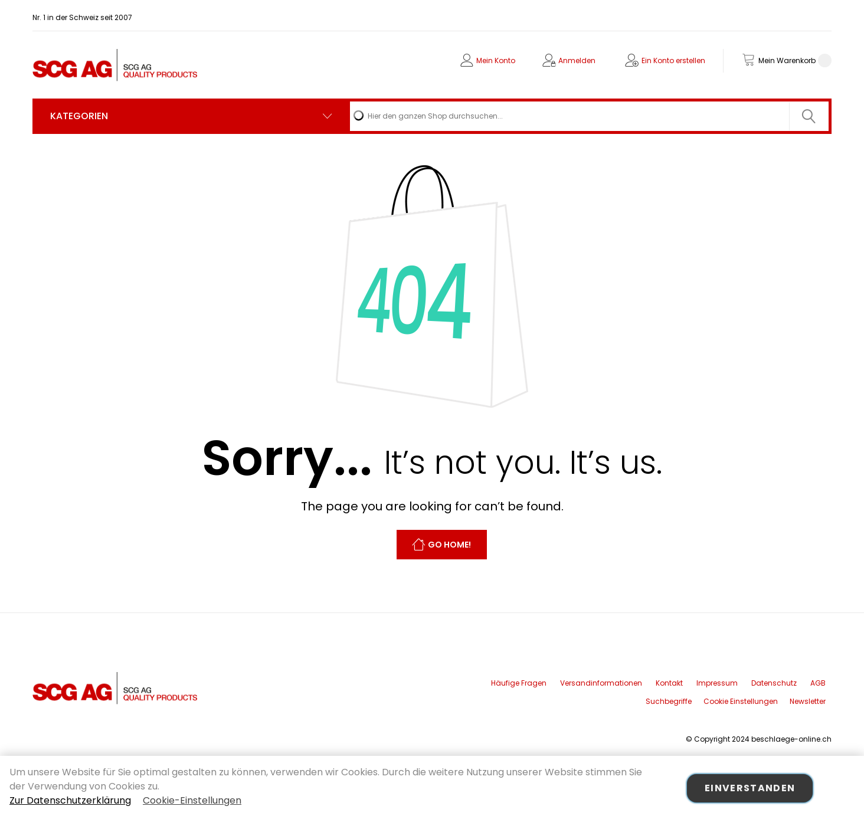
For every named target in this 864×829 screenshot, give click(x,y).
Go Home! (449, 545)
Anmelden (576, 60)
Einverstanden (750, 788)
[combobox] (589, 116)
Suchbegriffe (669, 701)
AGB (818, 683)
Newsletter (808, 701)
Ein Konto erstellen (673, 60)
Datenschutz (774, 683)
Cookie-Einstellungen (192, 800)
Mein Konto (495, 60)
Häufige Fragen (518, 683)
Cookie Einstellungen (740, 701)
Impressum (717, 683)
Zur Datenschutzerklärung (70, 800)
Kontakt (669, 683)
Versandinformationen (601, 683)
